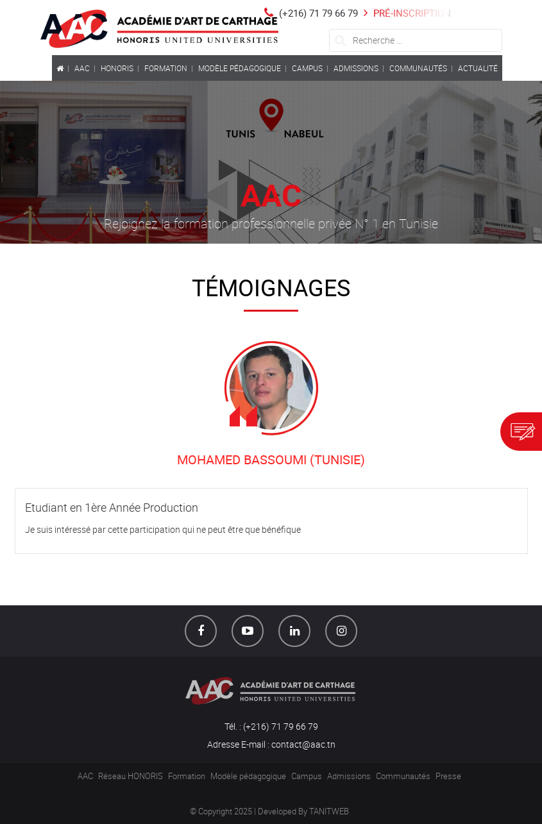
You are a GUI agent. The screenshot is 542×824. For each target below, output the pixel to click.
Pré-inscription (405, 12)
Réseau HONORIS (130, 776)
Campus (306, 776)
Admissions (349, 776)
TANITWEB (329, 811)
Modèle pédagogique (248, 776)
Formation (186, 776)
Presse (448, 776)
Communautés (403, 776)
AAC (85, 776)
